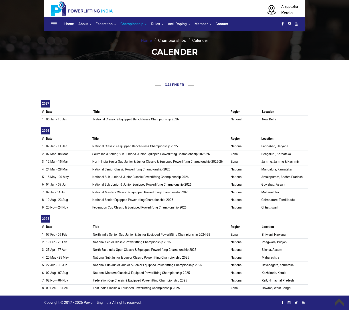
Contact (222, 24)
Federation (104, 24)
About (83, 24)
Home (69, 24)
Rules (155, 24)
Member (201, 24)
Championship (131, 24)
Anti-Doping (177, 24)
